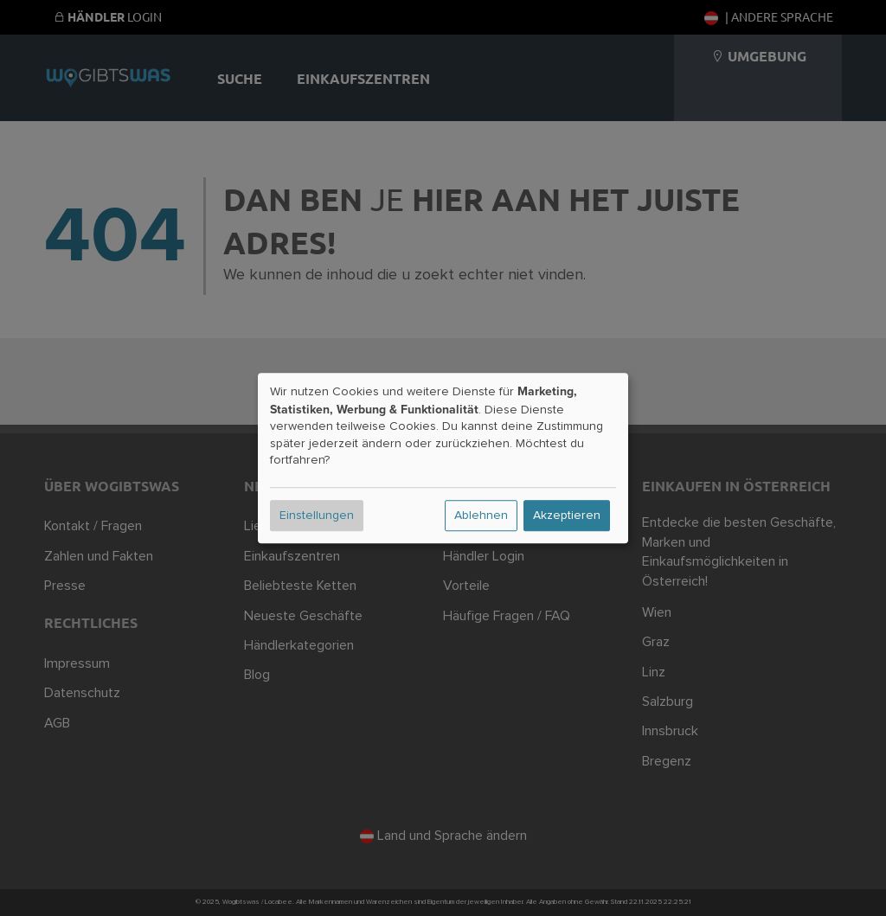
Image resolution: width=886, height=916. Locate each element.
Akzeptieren (566, 515)
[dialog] (443, 458)
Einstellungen (316, 515)
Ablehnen (481, 515)
